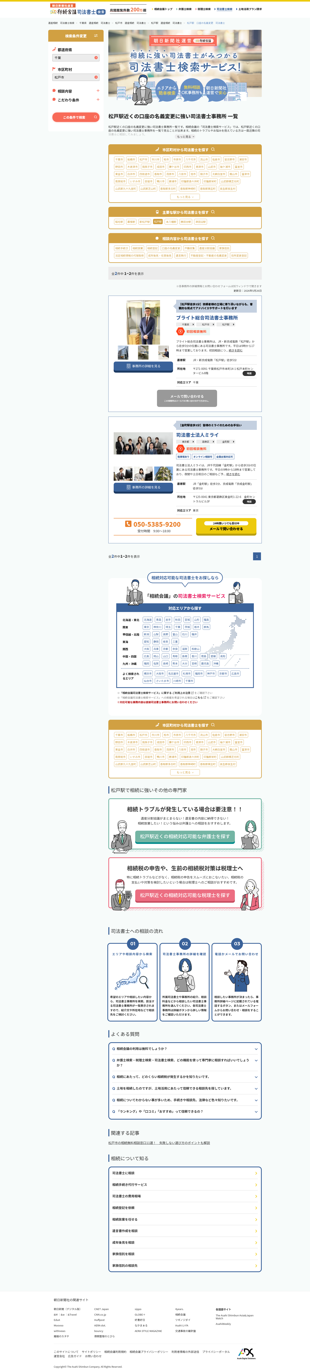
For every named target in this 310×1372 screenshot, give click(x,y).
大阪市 (160, 673)
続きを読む (236, 350)
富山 (175, 634)
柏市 (166, 159)
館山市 (233, 174)
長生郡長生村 (228, 188)
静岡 (156, 641)
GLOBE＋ (140, 1314)
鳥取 (175, 656)
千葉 (177, 627)
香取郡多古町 (168, 188)
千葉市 (119, 159)
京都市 (223, 673)
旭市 (193, 174)
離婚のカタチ (61, 1336)
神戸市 (211, 673)
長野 (165, 634)
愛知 (146, 641)
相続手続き (121, 248)
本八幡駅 (171, 222)
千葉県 (185, 324)
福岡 (146, 663)
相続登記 (152, 248)
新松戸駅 (145, 222)
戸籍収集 (189, 248)
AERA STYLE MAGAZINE (148, 1331)
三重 (175, 641)
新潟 (146, 634)
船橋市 (131, 159)
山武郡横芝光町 (230, 181)
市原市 (177, 159)
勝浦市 (173, 181)
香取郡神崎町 (188, 188)
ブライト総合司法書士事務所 (207, 317)
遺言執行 (181, 255)
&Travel (72, 1314)
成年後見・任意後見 (159, 255)
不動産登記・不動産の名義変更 (209, 255)
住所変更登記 (239, 255)
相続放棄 (138, 248)
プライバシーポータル (216, 1352)
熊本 (175, 663)
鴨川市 (160, 181)
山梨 (156, 634)
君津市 (199, 167)
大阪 (146, 649)
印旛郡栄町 (210, 181)
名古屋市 (173, 673)
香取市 (158, 174)
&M (56, 1314)
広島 (146, 656)
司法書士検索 (224, 9)
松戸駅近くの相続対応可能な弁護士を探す (185, 836)
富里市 (239, 167)
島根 (184, 656)
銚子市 (204, 174)
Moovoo (58, 1325)
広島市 (235, 673)
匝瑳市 (148, 181)
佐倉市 (216, 159)
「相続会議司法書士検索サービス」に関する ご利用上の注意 (157, 693)
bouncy (98, 1331)
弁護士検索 (185, 9)
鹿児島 (205, 663)
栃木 (196, 627)
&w (62, 1314)
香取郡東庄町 (208, 188)
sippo (138, 1309)
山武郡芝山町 (148, 188)
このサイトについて (66, 1352)
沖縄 (215, 663)
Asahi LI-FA (181, 1325)
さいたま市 (162, 681)
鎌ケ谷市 (174, 167)
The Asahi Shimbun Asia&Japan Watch (234, 1316)
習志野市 (229, 159)
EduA (57, 1320)
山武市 (212, 167)
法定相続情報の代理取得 (129, 255)
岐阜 (165, 641)
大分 (184, 663)
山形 (196, 619)
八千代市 (190, 159)
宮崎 (194, 663)
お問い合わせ (93, 1356)
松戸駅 (225, 324)
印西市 (187, 167)
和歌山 (195, 649)
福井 (194, 634)
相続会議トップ (163, 9)
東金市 (119, 174)
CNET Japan (101, 1309)
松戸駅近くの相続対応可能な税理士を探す (185, 894)
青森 (158, 619)
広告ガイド (75, 1356)
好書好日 (140, 1320)
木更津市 (132, 167)
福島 (206, 619)
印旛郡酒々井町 (190, 181)
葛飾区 (205, 441)
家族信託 (224, 248)
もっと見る (184, 197)
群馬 (206, 627)
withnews (59, 1331)
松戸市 (143, 159)
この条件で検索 (74, 117)
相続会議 (180, 1314)
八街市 (182, 174)
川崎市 (177, 681)
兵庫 (156, 649)
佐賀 (156, 663)
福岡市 (199, 673)
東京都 (185, 441)
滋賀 (184, 649)
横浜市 (148, 673)
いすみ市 (135, 181)
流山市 (204, 159)
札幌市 (187, 673)
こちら (200, 697)
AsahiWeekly (223, 1324)
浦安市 (243, 159)
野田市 (119, 167)
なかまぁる (141, 1325)
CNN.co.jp (100, 1314)
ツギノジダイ (182, 1320)
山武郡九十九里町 (125, 188)
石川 (184, 634)
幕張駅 (131, 222)
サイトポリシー (91, 1352)
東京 (146, 627)
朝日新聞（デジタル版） (68, 1309)
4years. (179, 1309)
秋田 (177, 619)
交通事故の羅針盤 (185, 1331)
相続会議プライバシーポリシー (149, 1352)
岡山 (156, 656)
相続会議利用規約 (115, 1352)
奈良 (175, 649)
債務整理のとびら (104, 1336)
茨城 (187, 627)
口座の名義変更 (171, 248)
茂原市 (170, 174)
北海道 (148, 619)
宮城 (187, 619)
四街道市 (145, 174)
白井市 (131, 174)
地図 (249, 373)
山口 (165, 656)
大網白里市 (218, 174)
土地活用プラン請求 (250, 9)
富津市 (246, 174)
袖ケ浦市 (225, 167)
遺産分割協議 (207, 248)
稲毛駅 (119, 222)
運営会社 (59, 1356)
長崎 (165, 663)
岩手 (168, 619)
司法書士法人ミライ (197, 434)
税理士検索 (204, 9)
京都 (165, 649)
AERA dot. (100, 1325)
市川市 (155, 159)
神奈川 (157, 627)
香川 (194, 656)
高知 (222, 656)
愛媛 (213, 656)
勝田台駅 (186, 222)
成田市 (160, 167)
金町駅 (225, 441)
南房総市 (120, 181)
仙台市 (148, 681)
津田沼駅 (200, 222)
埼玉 (168, 627)
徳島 (203, 656)
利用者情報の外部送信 (185, 1352)
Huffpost (99, 1320)
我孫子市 (147, 167)
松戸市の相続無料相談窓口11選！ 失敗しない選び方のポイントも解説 (159, 1142)
